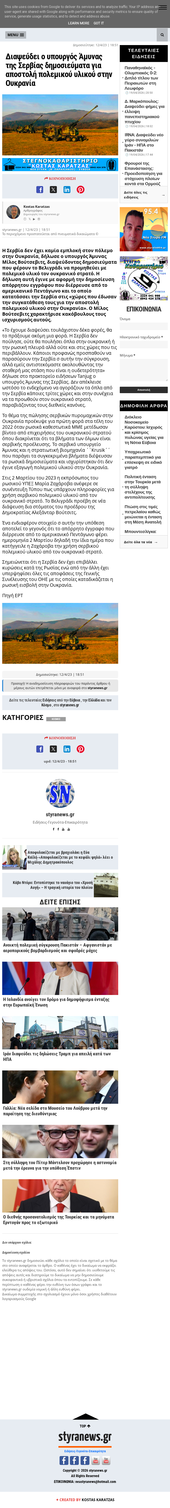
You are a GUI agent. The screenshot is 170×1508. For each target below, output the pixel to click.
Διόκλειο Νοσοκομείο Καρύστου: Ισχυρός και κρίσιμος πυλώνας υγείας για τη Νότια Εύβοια (144, 429)
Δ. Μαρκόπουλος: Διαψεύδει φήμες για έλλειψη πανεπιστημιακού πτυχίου (144, 111)
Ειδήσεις (49, 727)
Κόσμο (46, 732)
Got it (99, 23)
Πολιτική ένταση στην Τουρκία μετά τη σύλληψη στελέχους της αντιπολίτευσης (143, 487)
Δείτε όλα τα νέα (141, 542)
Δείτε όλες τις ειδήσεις (144, 194)
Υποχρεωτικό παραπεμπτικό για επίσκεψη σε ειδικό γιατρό (143, 459)
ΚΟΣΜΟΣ (56, 746)
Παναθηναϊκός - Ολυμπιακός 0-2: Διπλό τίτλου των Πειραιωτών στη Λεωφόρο (141, 78)
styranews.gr (69, 732)
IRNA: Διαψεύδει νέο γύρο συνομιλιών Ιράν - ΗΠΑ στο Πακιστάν (144, 142)
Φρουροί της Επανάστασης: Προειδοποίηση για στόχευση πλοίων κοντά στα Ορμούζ (143, 173)
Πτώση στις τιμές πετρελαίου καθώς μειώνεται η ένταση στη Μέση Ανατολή (143, 514)
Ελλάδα (94, 727)
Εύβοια (75, 727)
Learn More (78, 23)
